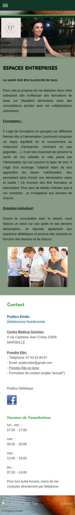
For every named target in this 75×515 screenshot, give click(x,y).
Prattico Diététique (20, 388)
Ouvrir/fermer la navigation (37, 5)
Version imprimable (16, 503)
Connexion (66, 503)
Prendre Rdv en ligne (24, 368)
